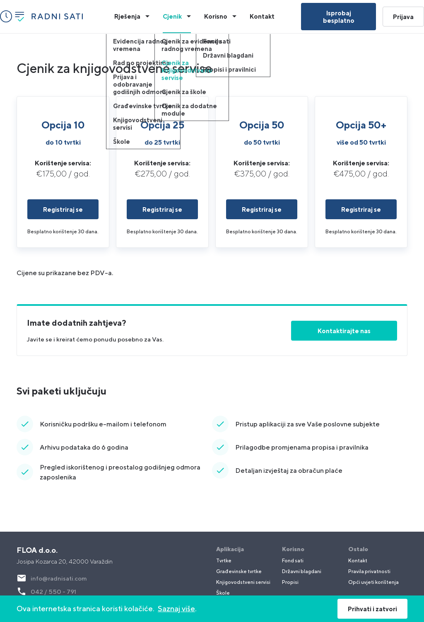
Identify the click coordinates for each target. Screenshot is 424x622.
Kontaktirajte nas (344, 330)
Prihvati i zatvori (372, 608)
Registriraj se (63, 209)
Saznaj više (176, 608)
